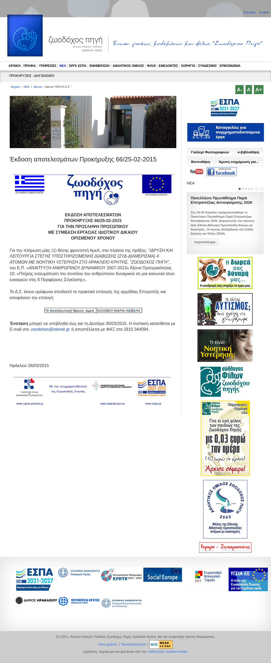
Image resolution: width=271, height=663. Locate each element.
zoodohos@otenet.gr (50, 329)
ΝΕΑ (62, 66)
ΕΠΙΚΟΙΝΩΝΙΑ (230, 66)
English (264, 12)
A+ (258, 89)
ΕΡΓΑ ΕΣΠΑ (77, 66)
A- (239, 89)
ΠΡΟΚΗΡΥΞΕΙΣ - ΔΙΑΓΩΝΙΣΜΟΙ (31, 76)
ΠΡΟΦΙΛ (30, 66)
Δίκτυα (37, 86)
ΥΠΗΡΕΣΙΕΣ (48, 66)
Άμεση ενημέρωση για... (239, 162)
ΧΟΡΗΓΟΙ (188, 66)
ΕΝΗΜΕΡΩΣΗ (99, 66)
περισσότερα (204, 242)
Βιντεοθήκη (200, 162)
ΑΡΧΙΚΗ (14, 66)
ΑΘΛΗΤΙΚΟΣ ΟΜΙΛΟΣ (128, 66)
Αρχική (15, 86)
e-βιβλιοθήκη (248, 152)
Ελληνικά (249, 12)
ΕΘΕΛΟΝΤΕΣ (168, 66)
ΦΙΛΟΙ (151, 66)
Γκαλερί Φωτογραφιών (210, 152)
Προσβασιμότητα (133, 644)
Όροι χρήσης (107, 644)
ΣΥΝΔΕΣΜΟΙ (207, 66)
